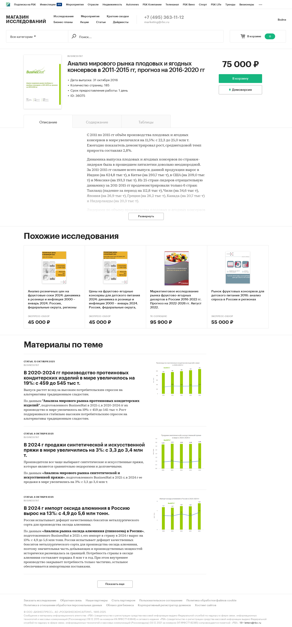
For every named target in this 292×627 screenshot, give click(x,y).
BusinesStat (75, 56)
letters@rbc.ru (252, 622)
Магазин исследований (26, 19)
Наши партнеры (97, 600)
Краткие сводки (118, 16)
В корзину (240, 78)
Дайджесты (120, 22)
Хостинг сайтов (205, 605)
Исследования (63, 16)
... (260, 4)
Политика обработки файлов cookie (211, 600)
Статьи (101, 22)
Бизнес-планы (63, 22)
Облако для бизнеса (120, 605)
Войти (282, 19)
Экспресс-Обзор (39, 316)
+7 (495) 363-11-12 (164, 17)
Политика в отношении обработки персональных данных (63, 605)
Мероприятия (90, 16)
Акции (84, 22)
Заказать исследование (40, 600)
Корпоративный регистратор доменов (164, 605)
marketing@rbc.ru (156, 22)
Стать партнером (123, 600)
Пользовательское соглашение (160, 600)
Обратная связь (71, 600)
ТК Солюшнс (158, 316)
